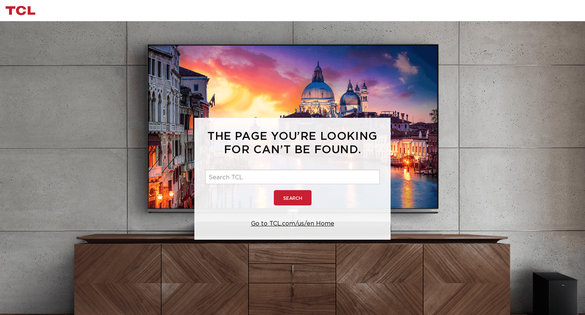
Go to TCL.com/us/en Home (292, 223)
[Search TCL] (292, 177)
